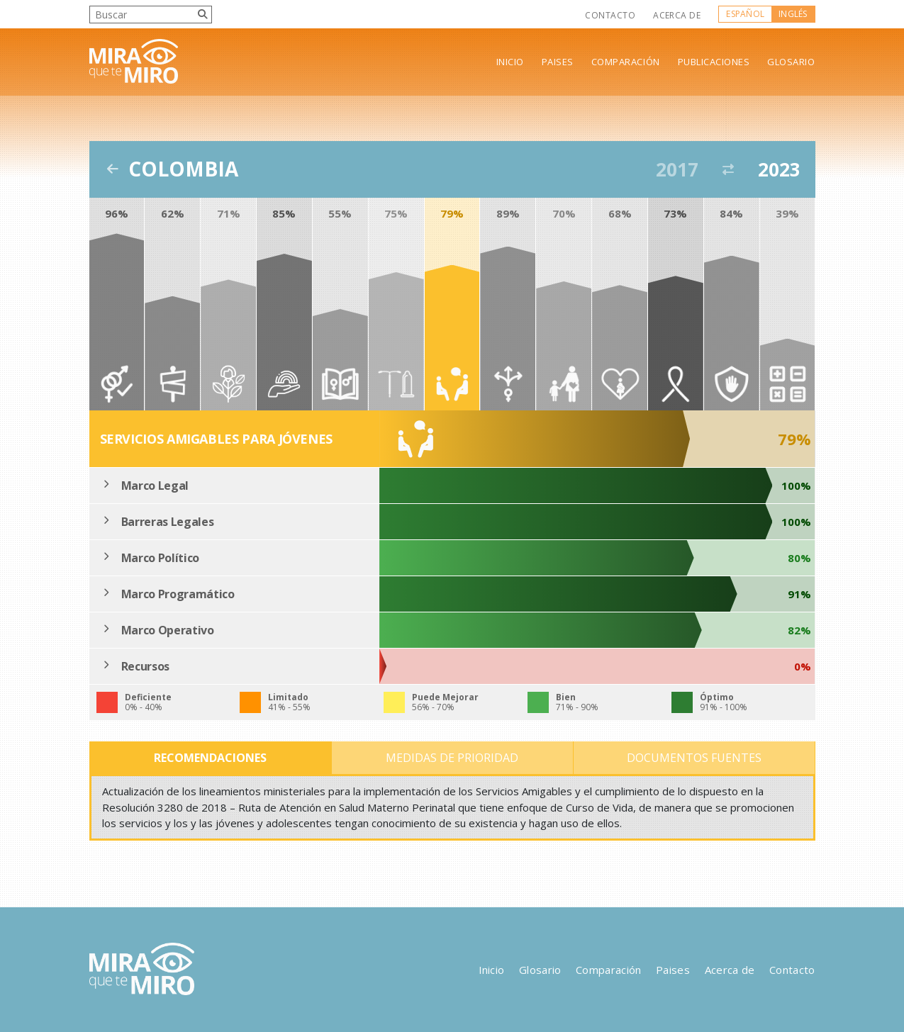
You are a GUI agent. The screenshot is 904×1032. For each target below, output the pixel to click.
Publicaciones (714, 62)
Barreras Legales (167, 521)
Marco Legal (155, 485)
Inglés (793, 14)
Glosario (791, 62)
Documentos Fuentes (694, 757)
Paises (558, 62)
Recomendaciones (210, 757)
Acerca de (677, 15)
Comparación (625, 62)
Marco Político (160, 557)
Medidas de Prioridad (452, 757)
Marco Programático (178, 594)
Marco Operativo (167, 630)
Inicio (510, 62)
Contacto (610, 15)
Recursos (145, 666)
